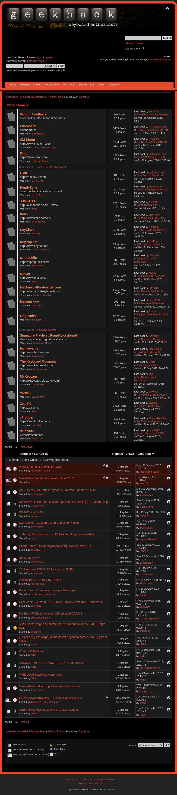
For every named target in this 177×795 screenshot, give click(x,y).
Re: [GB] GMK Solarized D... (152, 230)
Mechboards (37, 583)
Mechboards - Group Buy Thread (40, 580)
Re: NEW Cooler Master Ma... (153, 142)
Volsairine (145, 606)
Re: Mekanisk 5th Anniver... (151, 303)
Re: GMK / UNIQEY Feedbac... (154, 114)
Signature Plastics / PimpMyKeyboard (48, 335)
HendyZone (28, 187)
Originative (28, 316)
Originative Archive (46, 329)
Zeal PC (26, 404)
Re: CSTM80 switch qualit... (152, 157)
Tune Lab (154, 111)
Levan (34, 516)
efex (151, 374)
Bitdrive (144, 551)
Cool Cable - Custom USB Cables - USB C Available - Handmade (61, 602)
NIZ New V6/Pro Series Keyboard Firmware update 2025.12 (57, 490)
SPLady (49, 343)
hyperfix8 (145, 515)
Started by (41, 453)
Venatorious (37, 561)
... (55, 702)
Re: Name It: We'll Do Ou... (151, 291)
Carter (36, 147)
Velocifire (27, 431)
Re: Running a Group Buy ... (152, 339)
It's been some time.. (148, 365)
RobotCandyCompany (43, 594)
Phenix (143, 714)
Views (130, 453)
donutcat (35, 549)
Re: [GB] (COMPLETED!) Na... (153, 129)
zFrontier (27, 417)
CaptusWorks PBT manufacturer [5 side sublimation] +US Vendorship (63, 502)
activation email (36, 60)
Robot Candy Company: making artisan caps (47, 590)
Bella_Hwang (38, 221)
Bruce (36, 369)
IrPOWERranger (158, 126)
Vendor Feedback (33, 114)
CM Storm (27, 139)
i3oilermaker (38, 356)
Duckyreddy (146, 691)
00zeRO (46, 295)
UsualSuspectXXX (150, 618)
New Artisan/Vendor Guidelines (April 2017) (47, 478)
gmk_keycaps (156, 172)
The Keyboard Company (38, 361)
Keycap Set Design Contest (51, 167)
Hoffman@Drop (40, 161)
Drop (23, 153)
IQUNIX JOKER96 (31, 512)
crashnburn (155, 214)
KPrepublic (28, 258)
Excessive (38, 343)
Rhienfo (153, 311)
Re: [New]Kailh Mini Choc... (152, 217)
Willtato (153, 402)
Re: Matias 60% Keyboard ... (152, 276)
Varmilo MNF (38, 397)
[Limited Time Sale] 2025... (151, 433)
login (38, 57)
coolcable (36, 605)
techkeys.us (29, 348)
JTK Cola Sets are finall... (150, 244)
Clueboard (28, 126)
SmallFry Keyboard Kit (149, 352)
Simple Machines (106, 779)
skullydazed (38, 133)
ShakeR (37, 295)
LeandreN (37, 305)
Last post (146, 453)
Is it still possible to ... (148, 204)
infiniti (143, 702)
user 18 (35, 482)
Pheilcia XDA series (31, 651)
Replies (117, 453)
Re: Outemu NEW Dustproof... (153, 189)
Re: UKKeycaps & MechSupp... (145, 379)
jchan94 (36, 233)
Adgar (34, 655)
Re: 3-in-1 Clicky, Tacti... (150, 406)
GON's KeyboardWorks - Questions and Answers (50, 698)
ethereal (153, 391)
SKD (53, 147)
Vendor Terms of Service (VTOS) (40, 466)
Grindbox (145, 595)
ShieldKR (154, 201)
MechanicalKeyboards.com (40, 287)
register (49, 57)
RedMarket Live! (29, 557)
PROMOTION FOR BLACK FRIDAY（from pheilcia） (53, 662)
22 (57, 702)
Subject (25, 453)
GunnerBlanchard (158, 418)
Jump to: (133, 745)
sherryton (36, 319)
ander (143, 656)
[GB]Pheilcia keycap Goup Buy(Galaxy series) (48, 709)
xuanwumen (37, 494)
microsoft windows (150, 667)
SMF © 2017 (89, 779)
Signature (84, 96)
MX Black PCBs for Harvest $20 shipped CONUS (50, 613)
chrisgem (36, 631)
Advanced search (134, 43)
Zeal (34, 411)
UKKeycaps (29, 376)
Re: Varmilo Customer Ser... (152, 394)
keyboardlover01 (149, 539)
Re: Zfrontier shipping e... (150, 421)
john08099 (37, 438)
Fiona (34, 538)
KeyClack (27, 230)
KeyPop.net (28, 242)
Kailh (24, 214)
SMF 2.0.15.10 (74, 779)
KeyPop (46, 249)
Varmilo (26, 393)
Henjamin (154, 335)
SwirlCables (37, 526)
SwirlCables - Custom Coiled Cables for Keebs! (49, 522)
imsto (34, 208)
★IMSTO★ (28, 201)
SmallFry (36, 701)
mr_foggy (154, 226)
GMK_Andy (38, 181)
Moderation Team (40, 470)
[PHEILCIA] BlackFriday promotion (41, 674)
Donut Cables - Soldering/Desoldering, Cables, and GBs (55, 546)
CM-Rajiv (45, 147)
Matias (25, 274)
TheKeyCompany (40, 617)
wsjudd (43, 369)
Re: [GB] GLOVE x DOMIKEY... (145, 260)
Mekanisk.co (29, 301)
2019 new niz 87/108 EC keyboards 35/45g (46, 569)
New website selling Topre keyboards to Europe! (50, 686)
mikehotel (154, 138)
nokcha (36, 249)
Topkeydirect (37, 690)
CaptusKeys (37, 505)
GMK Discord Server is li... (151, 175)
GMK (23, 173)
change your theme (159, 59)
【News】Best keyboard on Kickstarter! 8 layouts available (56, 534)
